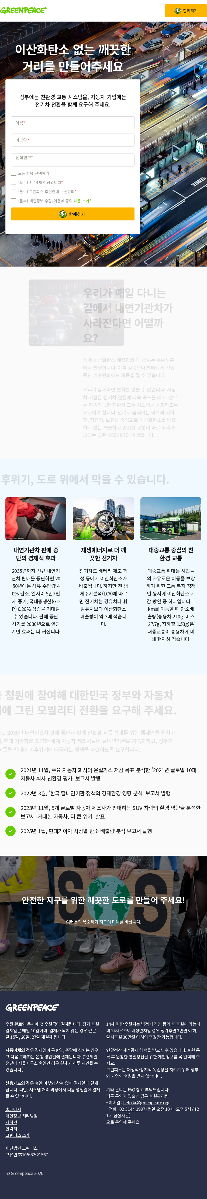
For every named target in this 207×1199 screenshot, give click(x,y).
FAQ (131, 1089)
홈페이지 (13, 1109)
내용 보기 (81, 200)
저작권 (11, 1122)
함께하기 (77, 214)
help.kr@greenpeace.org (146, 1102)
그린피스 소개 (17, 1135)
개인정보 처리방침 (21, 1115)
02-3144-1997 (132, 1109)
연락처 (11, 1128)
